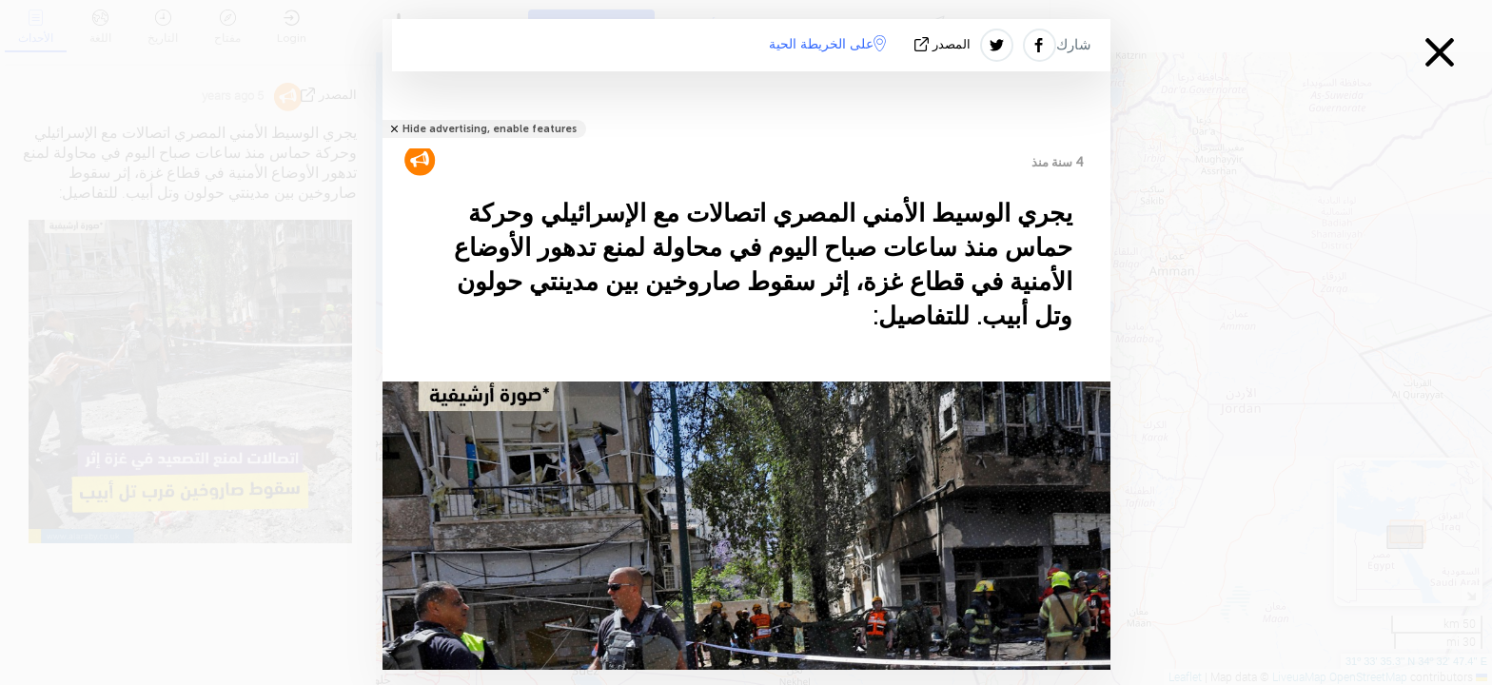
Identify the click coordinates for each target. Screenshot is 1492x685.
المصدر (944, 44)
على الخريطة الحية (827, 43)
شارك (1073, 44)
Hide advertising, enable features (489, 129)
